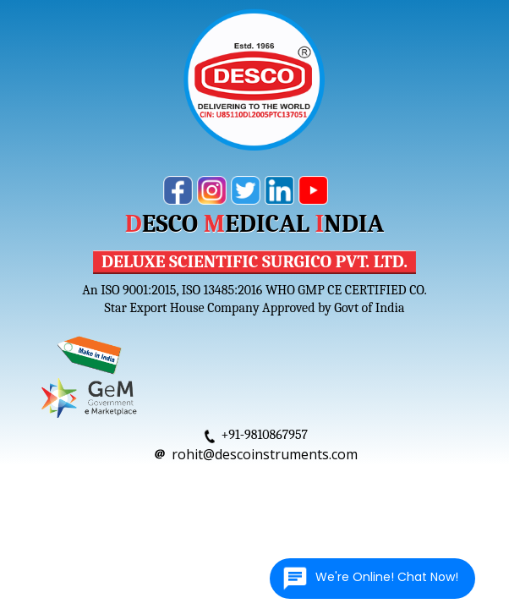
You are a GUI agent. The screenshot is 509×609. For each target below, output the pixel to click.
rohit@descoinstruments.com (265, 454)
